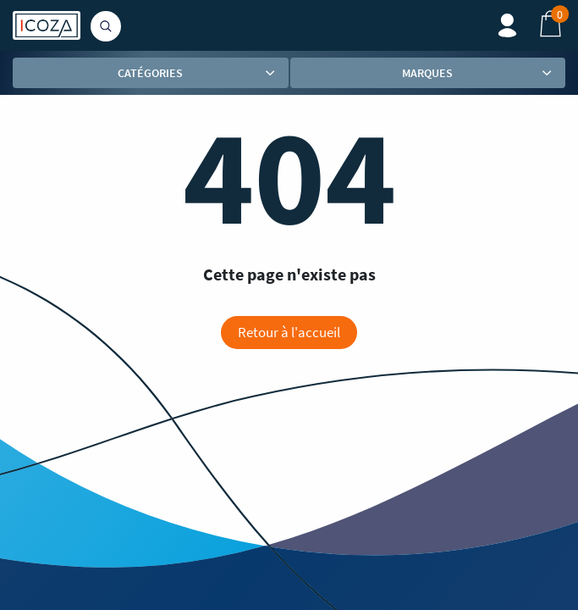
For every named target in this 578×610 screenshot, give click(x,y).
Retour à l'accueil (289, 332)
